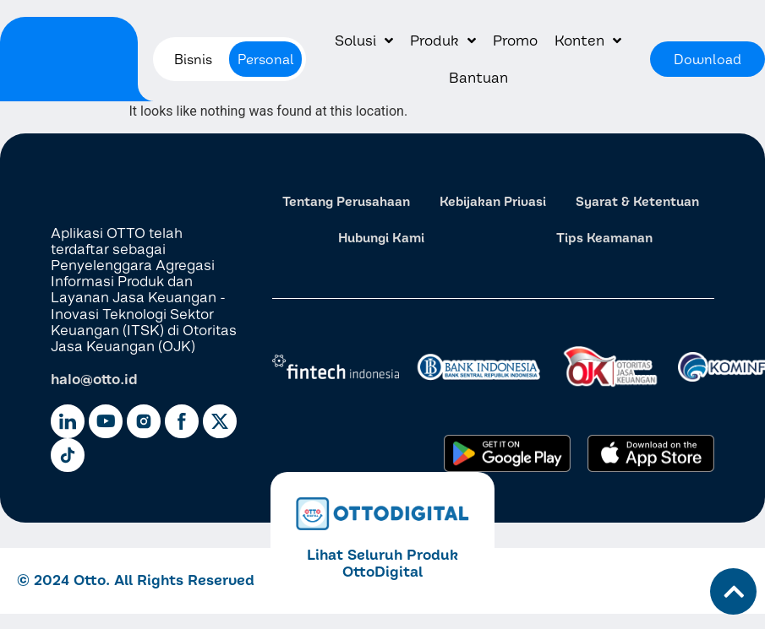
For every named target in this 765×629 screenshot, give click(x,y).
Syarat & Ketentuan (637, 201)
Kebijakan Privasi (493, 201)
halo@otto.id (94, 379)
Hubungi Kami (381, 237)
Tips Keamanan (604, 237)
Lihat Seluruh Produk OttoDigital (382, 562)
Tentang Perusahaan (346, 201)
